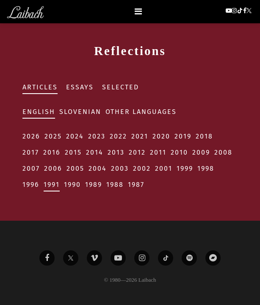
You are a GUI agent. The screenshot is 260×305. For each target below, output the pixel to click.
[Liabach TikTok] (165, 258)
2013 (116, 152)
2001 (163, 168)
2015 (73, 152)
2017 (30, 152)
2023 (96, 136)
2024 (75, 136)
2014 (94, 152)
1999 (185, 168)
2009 (201, 152)
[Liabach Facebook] (47, 258)
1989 (93, 184)
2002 (142, 168)
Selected (120, 87)
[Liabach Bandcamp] (213, 258)
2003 (120, 168)
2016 (52, 152)
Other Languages (141, 112)
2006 (53, 168)
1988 (115, 184)
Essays (80, 87)
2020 (161, 136)
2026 (31, 136)
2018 (204, 136)
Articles (40, 87)
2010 (179, 152)
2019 (182, 136)
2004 (98, 168)
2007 (31, 168)
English (38, 112)
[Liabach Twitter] (70, 258)
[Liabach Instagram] (141, 258)
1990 (72, 184)
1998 (205, 168)
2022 (118, 136)
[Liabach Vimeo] (94, 258)
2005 (75, 168)
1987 (136, 184)
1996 (30, 184)
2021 (139, 136)
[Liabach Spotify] (189, 258)
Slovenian (80, 112)
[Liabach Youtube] (118, 258)
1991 (52, 184)
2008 (223, 152)
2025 (53, 136)
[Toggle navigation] (138, 11)
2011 (158, 152)
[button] (249, 11)
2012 (137, 152)
